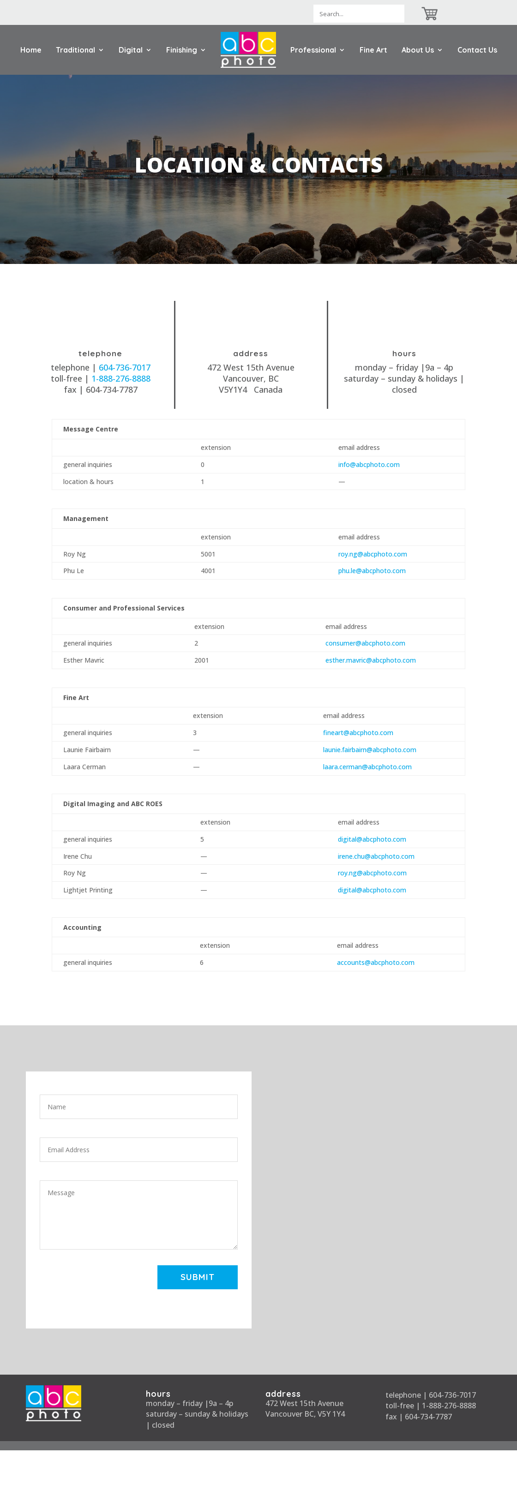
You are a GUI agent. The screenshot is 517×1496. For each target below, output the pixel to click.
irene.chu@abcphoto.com (376, 856)
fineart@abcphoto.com (358, 732)
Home (31, 49)
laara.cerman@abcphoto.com (367, 766)
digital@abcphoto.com (372, 839)
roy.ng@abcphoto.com (372, 554)
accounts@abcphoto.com (376, 962)
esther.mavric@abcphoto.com (370, 660)
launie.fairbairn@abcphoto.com (369, 749)
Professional (313, 49)
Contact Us (477, 49)
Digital (131, 49)
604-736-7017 (124, 367)
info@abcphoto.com (369, 464)
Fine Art (373, 49)
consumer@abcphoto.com (365, 643)
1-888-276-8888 (120, 378)
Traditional (75, 49)
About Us (418, 49)
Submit (196, 1277)
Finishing (181, 49)
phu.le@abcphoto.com (372, 570)
